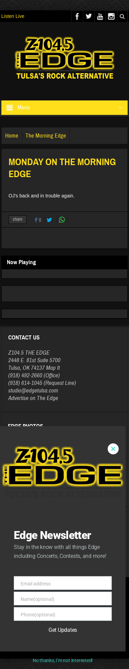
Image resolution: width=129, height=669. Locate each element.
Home (11, 135)
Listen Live (12, 16)
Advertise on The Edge (33, 398)
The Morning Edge (45, 135)
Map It (53, 367)
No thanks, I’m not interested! (63, 660)
